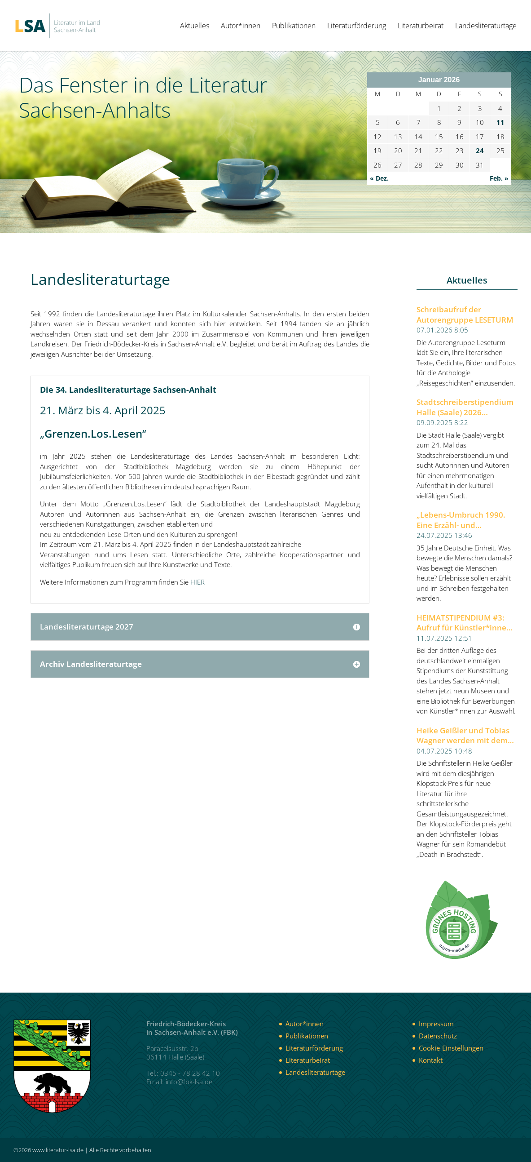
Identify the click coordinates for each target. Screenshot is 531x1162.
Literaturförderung (356, 26)
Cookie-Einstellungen (451, 1047)
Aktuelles (194, 26)
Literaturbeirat (420, 26)
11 (500, 122)
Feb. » (499, 178)
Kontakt (431, 1060)
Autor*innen (240, 26)
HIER (197, 581)
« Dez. (379, 178)
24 (480, 150)
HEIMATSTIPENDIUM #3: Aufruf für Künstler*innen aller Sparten (464, 623)
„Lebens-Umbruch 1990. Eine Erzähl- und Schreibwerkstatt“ (461, 520)
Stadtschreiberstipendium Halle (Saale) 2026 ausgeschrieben (465, 407)
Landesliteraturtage (486, 26)
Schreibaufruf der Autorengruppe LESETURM (465, 315)
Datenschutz (438, 1035)
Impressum (436, 1023)
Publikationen (294, 26)
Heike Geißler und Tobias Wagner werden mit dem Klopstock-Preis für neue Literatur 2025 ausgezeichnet (463, 736)
